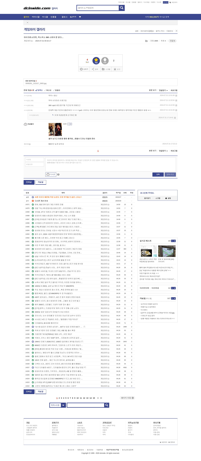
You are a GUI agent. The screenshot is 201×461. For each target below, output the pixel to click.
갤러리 (26, 17)
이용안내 (170, 31)
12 (84, 398)
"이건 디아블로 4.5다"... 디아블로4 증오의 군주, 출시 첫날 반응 (57, 368)
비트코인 (106, 428)
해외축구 (80, 434)
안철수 (105, 430)
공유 (95, 69)
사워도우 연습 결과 (148, 316)
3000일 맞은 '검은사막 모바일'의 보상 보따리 (50, 312)
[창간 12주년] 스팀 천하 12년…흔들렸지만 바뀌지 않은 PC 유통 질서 (57, 279)
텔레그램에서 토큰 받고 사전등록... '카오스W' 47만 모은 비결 (57, 356)
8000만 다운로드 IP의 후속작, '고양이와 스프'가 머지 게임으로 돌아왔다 (57, 345)
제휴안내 (80, 450)
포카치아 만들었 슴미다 (149, 304)
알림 (168, 198)
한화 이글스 (81, 428)
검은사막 (29, 432)
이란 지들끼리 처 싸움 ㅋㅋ (149, 273)
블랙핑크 (55, 425)
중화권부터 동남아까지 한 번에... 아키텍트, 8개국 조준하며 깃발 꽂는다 (57, 242)
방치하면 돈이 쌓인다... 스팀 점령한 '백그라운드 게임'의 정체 (57, 249)
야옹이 (130, 428)
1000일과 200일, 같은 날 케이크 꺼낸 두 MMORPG (53, 286)
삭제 (176, 95)
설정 (136, 31)
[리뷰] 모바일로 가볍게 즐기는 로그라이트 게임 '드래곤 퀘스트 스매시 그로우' (57, 219)
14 (91, 398)
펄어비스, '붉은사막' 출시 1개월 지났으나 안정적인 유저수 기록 (57, 353)
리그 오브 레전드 (31, 425)
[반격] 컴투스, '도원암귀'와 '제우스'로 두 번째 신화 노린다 (55, 308)
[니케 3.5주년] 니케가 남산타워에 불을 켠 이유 (51, 260)
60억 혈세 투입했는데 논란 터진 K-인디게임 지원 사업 (158, 268)
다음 (98, 398)
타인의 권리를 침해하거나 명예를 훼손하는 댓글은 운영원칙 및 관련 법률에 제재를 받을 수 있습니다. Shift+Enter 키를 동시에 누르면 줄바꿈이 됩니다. (83, 161)
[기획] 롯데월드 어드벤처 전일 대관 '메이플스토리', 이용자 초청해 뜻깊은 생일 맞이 (57, 227)
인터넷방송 (157, 425)
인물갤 (134, 2)
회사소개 (71, 450)
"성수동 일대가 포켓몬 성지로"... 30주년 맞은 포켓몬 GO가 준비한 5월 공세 (57, 327)
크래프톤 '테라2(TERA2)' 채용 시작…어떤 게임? (52, 334)
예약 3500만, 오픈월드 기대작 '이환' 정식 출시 (51, 305)
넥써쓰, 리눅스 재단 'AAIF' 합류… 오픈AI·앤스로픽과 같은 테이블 (57, 338)
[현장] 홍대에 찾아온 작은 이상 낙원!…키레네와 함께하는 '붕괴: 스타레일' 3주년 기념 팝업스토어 (57, 349)
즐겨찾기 (147, 198)
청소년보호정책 (127, 450)
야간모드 (174, 2)
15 (94, 398)
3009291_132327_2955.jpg (35, 83)
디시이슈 (155, 288)
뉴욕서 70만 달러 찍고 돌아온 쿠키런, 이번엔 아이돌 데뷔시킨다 (57, 282)
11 (81, 398)
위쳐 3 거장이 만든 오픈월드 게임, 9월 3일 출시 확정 (53, 330)
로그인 (165, 2)
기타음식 (131, 434)
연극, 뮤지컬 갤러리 (159, 428)
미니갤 (128, 2)
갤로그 (140, 2)
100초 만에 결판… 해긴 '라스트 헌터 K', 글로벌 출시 (53, 360)
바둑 (104, 432)
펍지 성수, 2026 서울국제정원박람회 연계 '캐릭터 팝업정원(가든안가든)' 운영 (57, 234)
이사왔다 (144, 310)
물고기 (130, 430)
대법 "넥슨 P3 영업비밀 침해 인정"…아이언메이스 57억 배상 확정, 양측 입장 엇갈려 (57, 208)
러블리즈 (55, 428)
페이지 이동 (127, 398)
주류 (129, 432)
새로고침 (174, 90)
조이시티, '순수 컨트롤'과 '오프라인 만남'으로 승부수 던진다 (56, 316)
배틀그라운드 (30, 430)
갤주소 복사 (160, 31)
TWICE (54, 434)
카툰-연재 (156, 432)
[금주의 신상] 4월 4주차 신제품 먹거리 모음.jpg (157, 313)
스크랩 (146, 41)
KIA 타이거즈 (81, 430)
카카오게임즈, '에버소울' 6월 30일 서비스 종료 (51, 275)
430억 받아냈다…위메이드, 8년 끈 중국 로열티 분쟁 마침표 (56, 297)
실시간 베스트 (146, 241)
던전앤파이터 (30, 434)
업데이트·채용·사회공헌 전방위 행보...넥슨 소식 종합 (53, 216)
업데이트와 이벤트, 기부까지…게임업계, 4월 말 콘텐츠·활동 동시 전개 (57, 371)
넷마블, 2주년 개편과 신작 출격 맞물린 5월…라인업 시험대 (56, 212)
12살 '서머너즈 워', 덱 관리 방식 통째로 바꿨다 (51, 256)
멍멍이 (130, 425)
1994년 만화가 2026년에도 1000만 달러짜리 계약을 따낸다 (56, 342)
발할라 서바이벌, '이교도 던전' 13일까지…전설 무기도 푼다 (56, 271)
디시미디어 (144, 288)
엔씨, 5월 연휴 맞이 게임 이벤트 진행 (47, 205)
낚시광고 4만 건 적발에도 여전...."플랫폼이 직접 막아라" (55, 319)
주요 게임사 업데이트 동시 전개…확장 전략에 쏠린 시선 (55, 290)
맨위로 (172, 442)
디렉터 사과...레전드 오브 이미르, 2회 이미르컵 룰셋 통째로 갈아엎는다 (57, 364)
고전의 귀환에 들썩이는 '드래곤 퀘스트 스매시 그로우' (54, 386)
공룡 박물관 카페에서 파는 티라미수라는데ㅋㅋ (158, 319)
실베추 (84, 69)
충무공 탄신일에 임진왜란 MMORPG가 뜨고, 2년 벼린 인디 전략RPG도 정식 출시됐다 (57, 379)
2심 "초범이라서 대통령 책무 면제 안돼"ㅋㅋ (155, 270)
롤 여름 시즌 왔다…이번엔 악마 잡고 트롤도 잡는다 (53, 238)
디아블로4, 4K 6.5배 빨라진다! (45, 323)
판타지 (155, 430)
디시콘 (159, 2)
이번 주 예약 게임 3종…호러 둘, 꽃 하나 (48, 245)
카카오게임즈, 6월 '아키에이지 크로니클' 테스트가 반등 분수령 (57, 264)
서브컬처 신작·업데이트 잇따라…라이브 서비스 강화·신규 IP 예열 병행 (57, 223)
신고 (117, 69)
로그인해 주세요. (147, 193)
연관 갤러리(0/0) (147, 31)
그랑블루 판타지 (31, 428)
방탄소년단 (55, 432)
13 (87, 398)
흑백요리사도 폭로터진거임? (150, 276)
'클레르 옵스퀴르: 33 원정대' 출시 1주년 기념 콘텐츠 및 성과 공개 (57, 375)
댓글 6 (172, 41)
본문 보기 (152, 90)
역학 (104, 434)
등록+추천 (170, 174)
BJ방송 (73, 17)
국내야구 (80, 425)
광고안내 (90, 450)
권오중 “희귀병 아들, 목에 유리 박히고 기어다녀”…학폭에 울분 (158, 279)
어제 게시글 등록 (157, 17)
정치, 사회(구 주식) (109, 425)
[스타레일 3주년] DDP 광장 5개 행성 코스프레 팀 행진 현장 (56, 382)
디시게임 (146, 2)
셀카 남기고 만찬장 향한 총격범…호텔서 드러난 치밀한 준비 (72, 139)
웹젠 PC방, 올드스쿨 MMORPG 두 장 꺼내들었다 (52, 293)
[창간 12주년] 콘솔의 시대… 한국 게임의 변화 (51, 268)
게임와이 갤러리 (34, 29)
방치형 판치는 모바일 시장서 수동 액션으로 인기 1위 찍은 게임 (57, 230)
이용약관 (100, 450)
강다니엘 (55, 430)
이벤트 (153, 2)
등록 (158, 174)
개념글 (40, 182)
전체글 (29, 182)
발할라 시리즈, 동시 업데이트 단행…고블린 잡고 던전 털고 (56, 301)
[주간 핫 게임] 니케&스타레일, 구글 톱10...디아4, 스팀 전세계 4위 (57, 253)
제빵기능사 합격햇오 (148, 307)
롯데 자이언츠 (82, 432)
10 (78, 398)
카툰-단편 (156, 434)
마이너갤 (121, 2)
